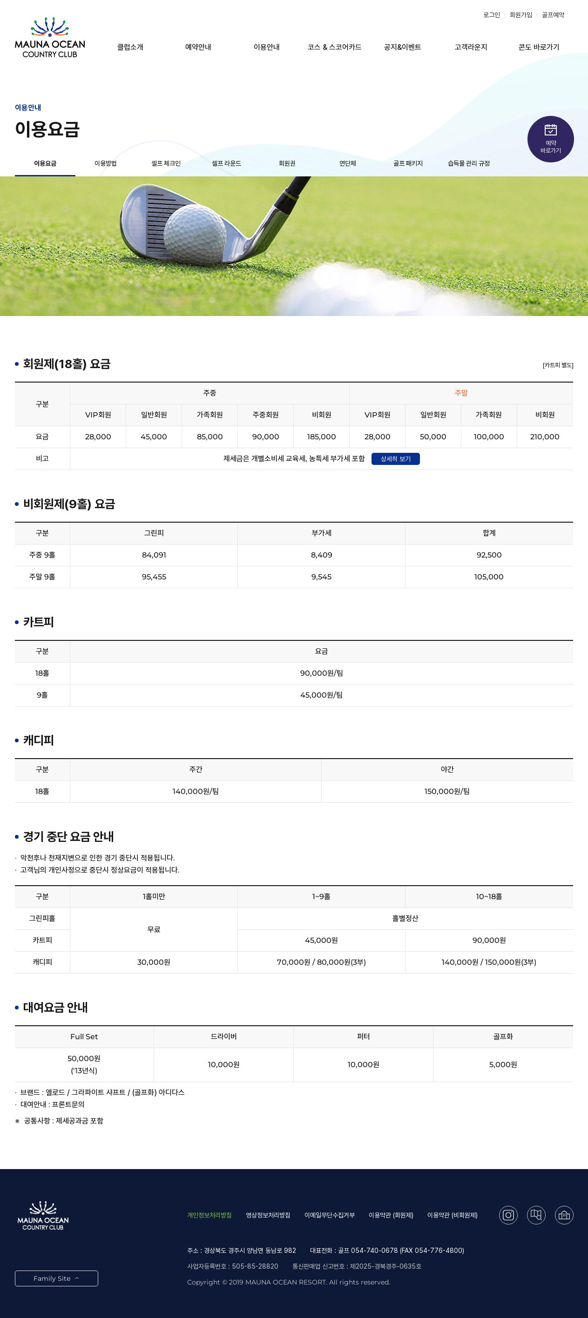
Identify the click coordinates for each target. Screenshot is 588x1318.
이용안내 (267, 47)
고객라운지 (471, 47)
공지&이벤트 (402, 47)
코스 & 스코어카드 (335, 47)
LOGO (50, 37)
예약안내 (198, 47)
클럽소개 (130, 47)
